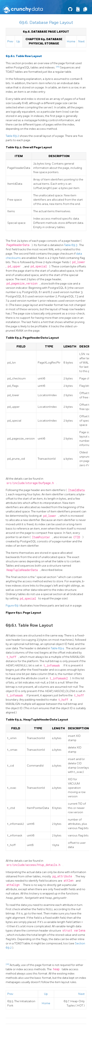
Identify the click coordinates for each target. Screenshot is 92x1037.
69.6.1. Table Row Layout (24, 56)
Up (18, 41)
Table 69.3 (71, 245)
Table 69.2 (13, 136)
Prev (10, 41)
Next (81, 41)
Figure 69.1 (13, 605)
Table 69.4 (58, 648)
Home (71, 41)
